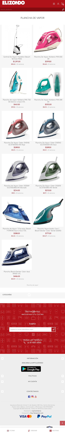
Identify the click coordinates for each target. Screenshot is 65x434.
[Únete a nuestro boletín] (30, 329)
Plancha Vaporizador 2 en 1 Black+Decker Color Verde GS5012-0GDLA (48, 231)
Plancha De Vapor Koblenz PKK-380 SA (48, 101)
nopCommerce (36, 411)
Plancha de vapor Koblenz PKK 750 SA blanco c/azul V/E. (17, 101)
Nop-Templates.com (36, 413)
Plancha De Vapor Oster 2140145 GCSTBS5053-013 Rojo (16, 144)
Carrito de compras (62, 4)
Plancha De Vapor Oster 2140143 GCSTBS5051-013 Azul (48, 144)
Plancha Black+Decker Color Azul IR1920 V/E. (17, 273)
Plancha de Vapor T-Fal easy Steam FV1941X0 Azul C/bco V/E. (17, 230)
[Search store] (30, 9)
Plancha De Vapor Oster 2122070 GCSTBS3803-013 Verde (48, 187)
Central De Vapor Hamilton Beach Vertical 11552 (16, 58)
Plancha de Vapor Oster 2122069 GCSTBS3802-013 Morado (16, 187)
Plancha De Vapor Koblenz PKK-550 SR (48, 58)
